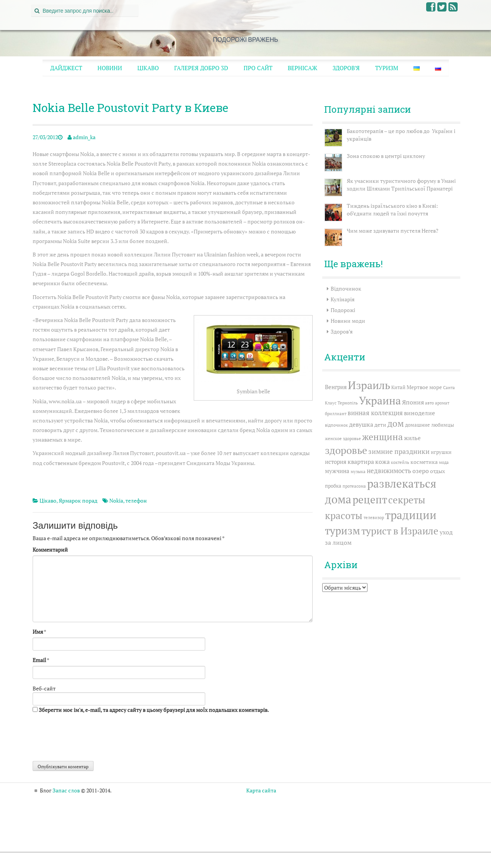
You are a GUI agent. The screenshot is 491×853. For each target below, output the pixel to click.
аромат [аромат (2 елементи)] (442, 403)
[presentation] (91, 738)
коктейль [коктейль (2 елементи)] (400, 462)
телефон (136, 500)
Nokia (116, 500)
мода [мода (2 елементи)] (444, 462)
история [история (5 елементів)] (335, 461)
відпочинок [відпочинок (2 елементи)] (336, 425)
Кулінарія (342, 299)
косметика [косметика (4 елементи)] (424, 461)
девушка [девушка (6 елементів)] (361, 424)
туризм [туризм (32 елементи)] (342, 530)
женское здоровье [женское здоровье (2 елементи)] (343, 438)
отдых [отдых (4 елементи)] (437, 471)
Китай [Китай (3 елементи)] (398, 387)
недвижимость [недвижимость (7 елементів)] (389, 470)
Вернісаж (302, 68)
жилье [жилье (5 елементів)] (412, 438)
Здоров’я (346, 68)
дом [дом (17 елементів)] (395, 423)
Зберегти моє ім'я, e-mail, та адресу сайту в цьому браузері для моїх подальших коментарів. (154, 709)
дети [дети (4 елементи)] (380, 424)
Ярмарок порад (78, 500)
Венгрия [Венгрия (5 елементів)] (336, 387)
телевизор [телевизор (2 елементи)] (374, 517)
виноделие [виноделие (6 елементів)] (419, 413)
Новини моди (348, 320)
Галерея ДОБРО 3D (201, 68)
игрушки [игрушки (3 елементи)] (441, 452)
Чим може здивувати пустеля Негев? (392, 230)
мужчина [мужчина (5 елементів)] (337, 471)
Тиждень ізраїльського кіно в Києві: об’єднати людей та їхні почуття (392, 209)
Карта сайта (261, 790)
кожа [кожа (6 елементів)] (382, 461)
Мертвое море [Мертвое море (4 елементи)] (424, 387)
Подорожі (343, 310)
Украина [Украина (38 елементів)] (380, 400)
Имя (38, 631)
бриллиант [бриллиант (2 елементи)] (335, 413)
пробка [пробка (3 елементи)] (333, 486)
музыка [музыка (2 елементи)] (358, 471)
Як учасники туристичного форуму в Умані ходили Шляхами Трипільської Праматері (401, 184)
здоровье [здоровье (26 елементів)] (346, 450)
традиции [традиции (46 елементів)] (411, 515)
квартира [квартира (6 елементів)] (361, 461)
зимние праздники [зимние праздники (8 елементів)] (399, 451)
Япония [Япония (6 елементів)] (413, 402)
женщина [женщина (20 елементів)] (382, 437)
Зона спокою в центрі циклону (386, 155)
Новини (109, 68)
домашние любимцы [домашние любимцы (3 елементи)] (429, 425)
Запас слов (66, 790)
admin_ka (84, 137)
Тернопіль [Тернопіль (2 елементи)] (348, 403)
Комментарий (50, 549)
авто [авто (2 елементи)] (429, 403)
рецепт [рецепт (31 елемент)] (370, 499)
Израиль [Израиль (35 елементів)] (369, 385)
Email (39, 660)
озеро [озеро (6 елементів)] (420, 471)
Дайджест (66, 68)
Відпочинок (346, 288)
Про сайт (258, 68)
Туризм (386, 68)
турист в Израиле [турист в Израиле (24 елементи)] (399, 530)
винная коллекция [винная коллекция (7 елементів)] (375, 412)
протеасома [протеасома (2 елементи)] (354, 486)
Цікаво (148, 68)
